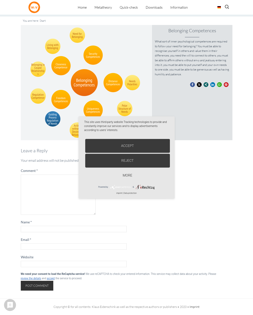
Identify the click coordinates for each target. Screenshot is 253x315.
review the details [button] (31, 278)
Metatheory (103, 7)
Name (26, 222)
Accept (127, 146)
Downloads (154, 7)
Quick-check (129, 7)
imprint (119, 193)
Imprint (195, 307)
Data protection (130, 193)
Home (82, 7)
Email (26, 239)
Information (179, 7)
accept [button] (51, 278)
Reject (127, 160)
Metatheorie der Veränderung (35, 7)
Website (27, 257)
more (127, 175)
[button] (192, 84)
